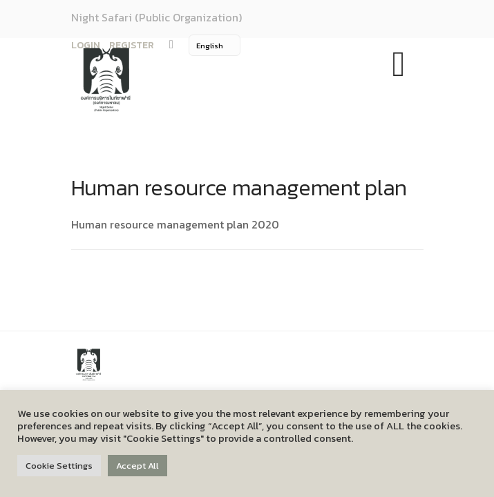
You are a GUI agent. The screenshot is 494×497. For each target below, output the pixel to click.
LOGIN (85, 45)
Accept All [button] (137, 465)
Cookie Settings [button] (59, 465)
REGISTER (131, 45)
